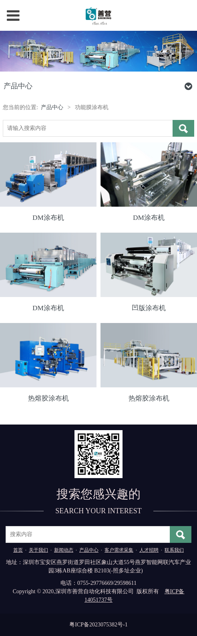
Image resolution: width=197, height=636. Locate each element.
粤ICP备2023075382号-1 (98, 625)
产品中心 (52, 107)
